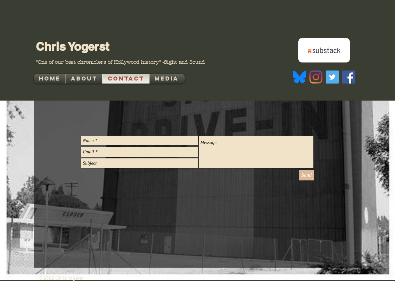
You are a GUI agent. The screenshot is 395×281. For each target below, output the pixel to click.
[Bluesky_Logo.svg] (299, 77)
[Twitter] (332, 77)
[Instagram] (315, 77)
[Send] (306, 175)
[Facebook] (348, 77)
